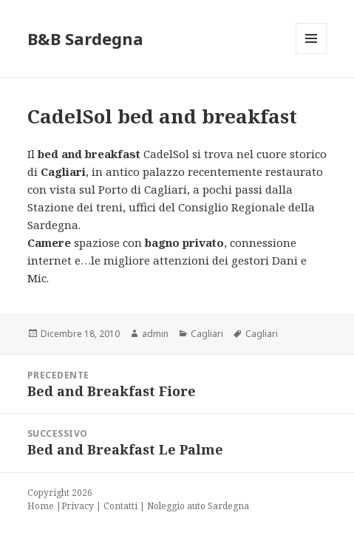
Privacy (77, 506)
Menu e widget (311, 53)
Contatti (120, 506)
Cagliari (207, 333)
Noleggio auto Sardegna (198, 506)
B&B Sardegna (85, 38)
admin (155, 333)
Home (40, 506)
